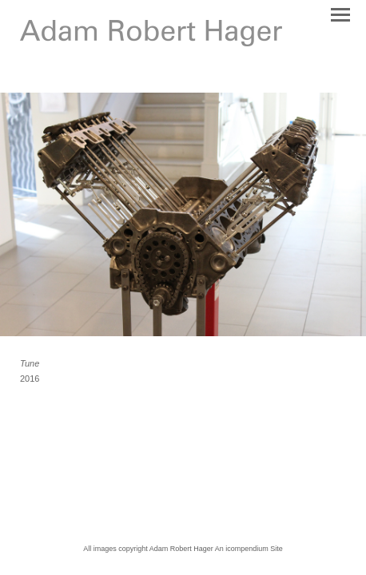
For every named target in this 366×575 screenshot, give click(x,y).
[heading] (151, 43)
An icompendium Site (249, 549)
